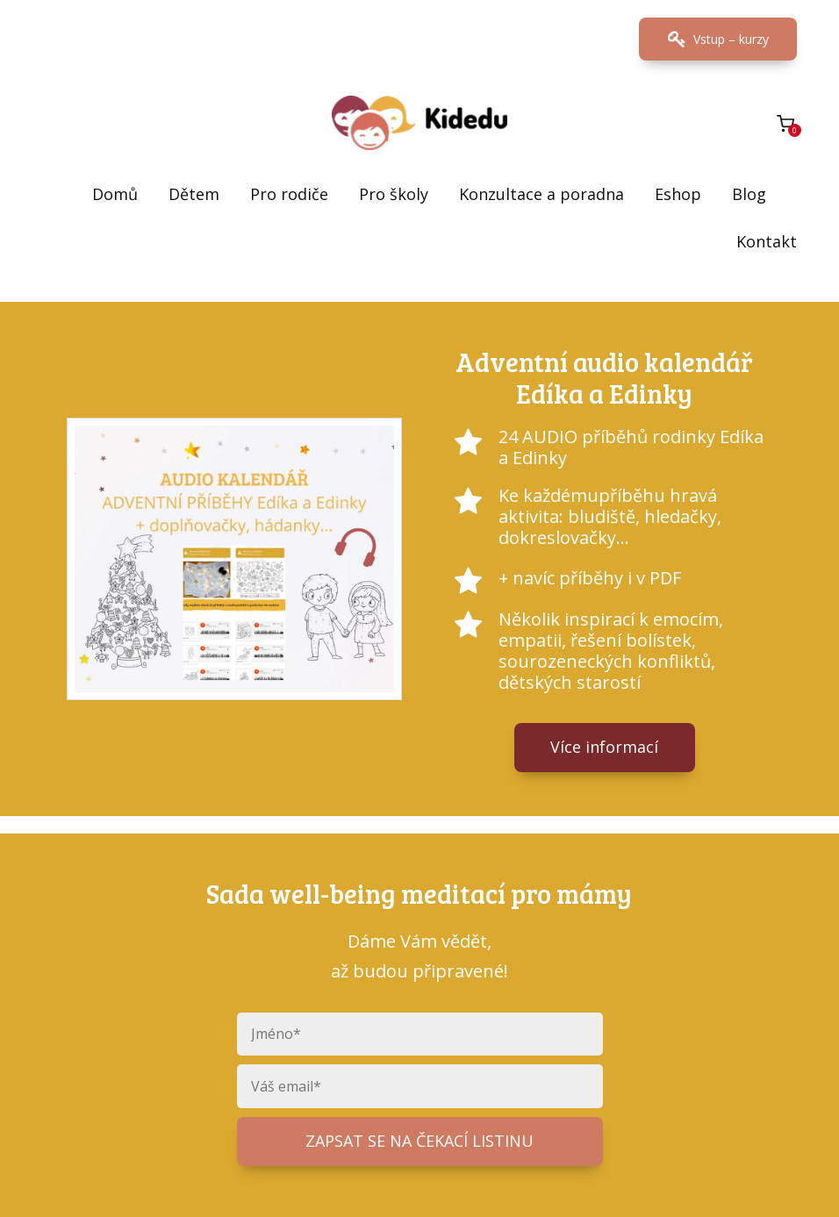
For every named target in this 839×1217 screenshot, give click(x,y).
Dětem (194, 193)
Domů (115, 193)
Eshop (678, 193)
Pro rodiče (289, 193)
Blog (749, 193)
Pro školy (393, 193)
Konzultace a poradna (541, 193)
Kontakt (766, 241)
